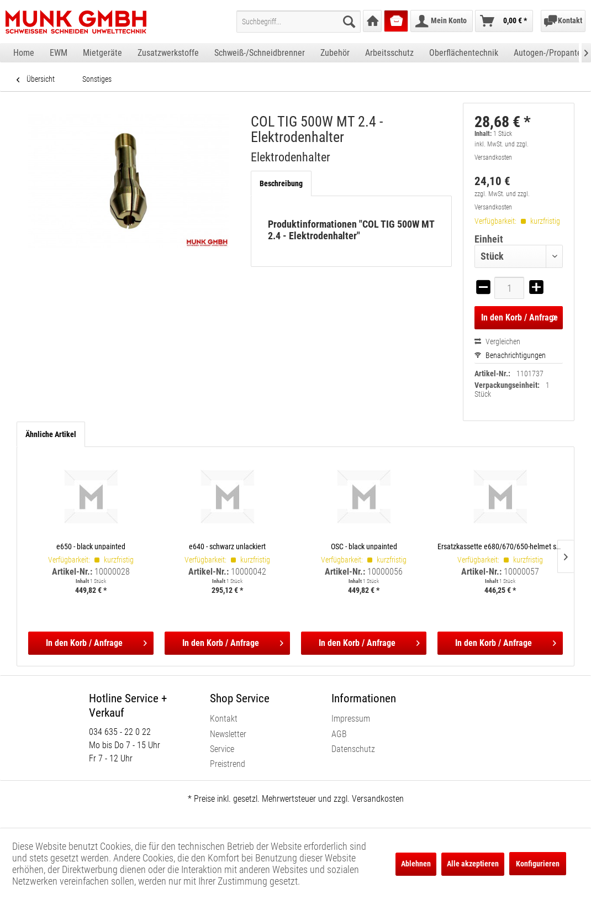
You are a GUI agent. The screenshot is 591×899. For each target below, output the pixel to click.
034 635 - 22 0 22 (120, 732)
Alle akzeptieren (473, 863)
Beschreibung (281, 183)
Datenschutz (353, 749)
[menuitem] (298, 21)
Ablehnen (416, 863)
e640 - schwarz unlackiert (227, 546)
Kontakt (224, 718)
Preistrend (227, 764)
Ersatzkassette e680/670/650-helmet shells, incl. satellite (500, 546)
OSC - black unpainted (364, 546)
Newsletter (228, 734)
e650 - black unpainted (90, 546)
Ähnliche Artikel (50, 434)
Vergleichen (497, 341)
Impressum (350, 718)
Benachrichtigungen (510, 355)
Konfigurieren (538, 863)
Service (222, 749)
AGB (339, 734)
